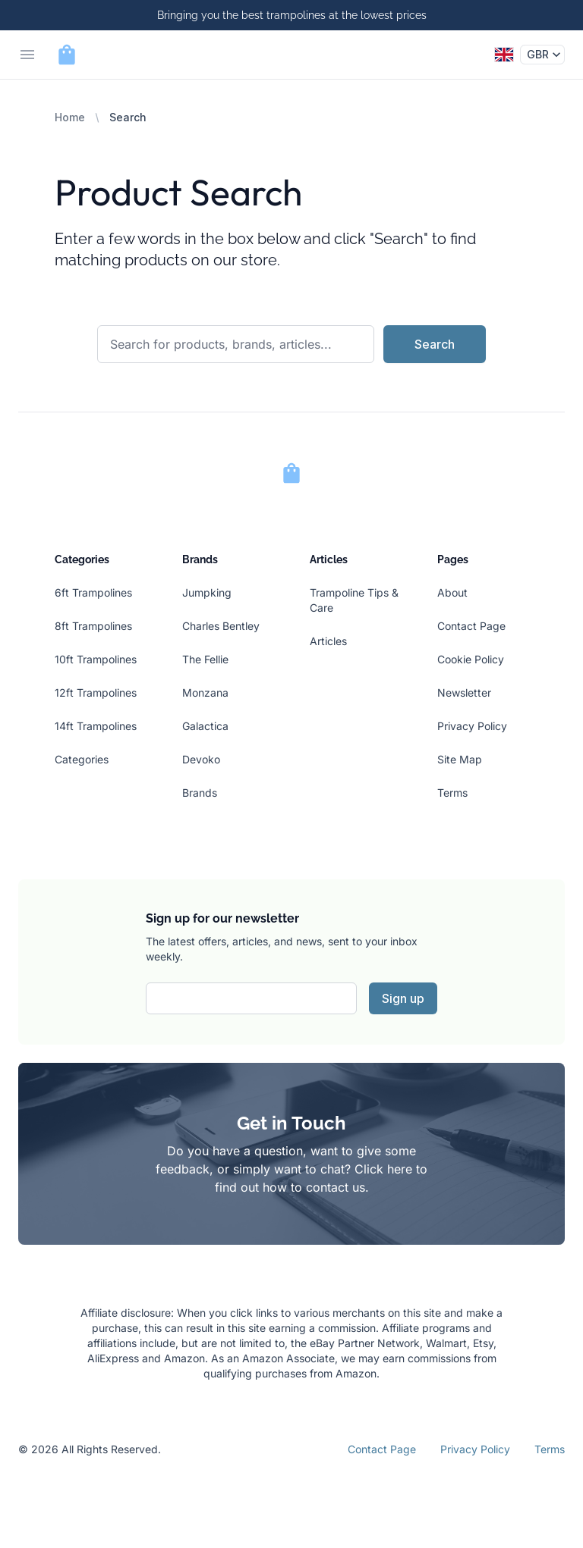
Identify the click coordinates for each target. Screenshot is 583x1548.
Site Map (459, 759)
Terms (452, 792)
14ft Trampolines (96, 725)
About (452, 592)
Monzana (205, 692)
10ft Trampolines (96, 659)
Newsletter (464, 692)
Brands (199, 792)
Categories (82, 759)
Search (434, 344)
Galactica (205, 725)
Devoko (201, 759)
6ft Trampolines (93, 592)
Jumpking (207, 592)
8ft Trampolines (93, 625)
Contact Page (471, 625)
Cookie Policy (470, 659)
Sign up (403, 998)
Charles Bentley (221, 625)
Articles (328, 641)
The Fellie (205, 659)
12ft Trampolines (96, 692)
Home (70, 117)
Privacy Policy (472, 725)
